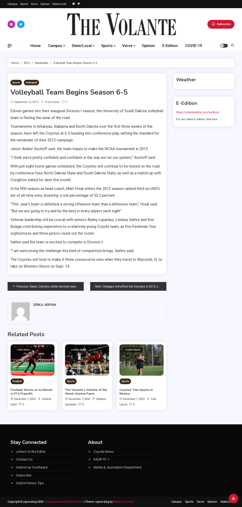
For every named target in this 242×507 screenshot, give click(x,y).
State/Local (59, 3)
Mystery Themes (123, 501)
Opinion (45, 3)
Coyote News (104, 452)
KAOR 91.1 (101, 459)
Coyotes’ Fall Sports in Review (136, 392)
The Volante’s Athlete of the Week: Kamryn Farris (86, 392)
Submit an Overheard (31, 467)
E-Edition (170, 45)
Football (17, 381)
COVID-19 (193, 45)
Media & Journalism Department (118, 467)
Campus (13, 3)
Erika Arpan (52, 101)
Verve (34, 3)
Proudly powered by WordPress (64, 501)
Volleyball (31, 82)
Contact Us (24, 459)
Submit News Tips (30, 483)
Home (35, 45)
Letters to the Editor (31, 452)
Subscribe (221, 24)
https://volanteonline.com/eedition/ (198, 112)
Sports (24, 3)
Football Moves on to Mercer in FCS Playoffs (32, 392)
